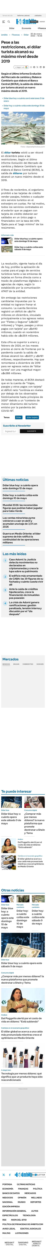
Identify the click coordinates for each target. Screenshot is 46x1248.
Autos (34, 1211)
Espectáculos (10, 1215)
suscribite (34, 21)
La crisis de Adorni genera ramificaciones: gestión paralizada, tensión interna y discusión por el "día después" (25, 608)
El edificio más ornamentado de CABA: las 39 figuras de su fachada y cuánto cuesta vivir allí (26, 580)
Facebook (9, 1175)
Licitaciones (21, 1233)
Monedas (6, 664)
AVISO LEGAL (8, 1228)
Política (37, 1189)
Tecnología (29, 1215)
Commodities (28, 664)
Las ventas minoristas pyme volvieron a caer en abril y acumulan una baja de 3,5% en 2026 (20, 522)
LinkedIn (22, 1175)
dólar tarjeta (32, 417)
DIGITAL (9, 1243)
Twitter (3, 1175)
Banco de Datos (11, 1193)
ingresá (42, 21)
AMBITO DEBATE (36, 1243)
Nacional (7, 1202)
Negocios (7, 1197)
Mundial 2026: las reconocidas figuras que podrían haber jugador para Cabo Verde (23, 508)
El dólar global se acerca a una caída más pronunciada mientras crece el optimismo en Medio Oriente (31, 863)
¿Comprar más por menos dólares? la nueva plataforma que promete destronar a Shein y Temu (34, 823)
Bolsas (16, 664)
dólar (7, 152)
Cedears (40, 664)
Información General (14, 1211)
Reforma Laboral (23, 15)
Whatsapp (36, 1175)
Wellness (36, 1197)
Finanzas (16, 35)
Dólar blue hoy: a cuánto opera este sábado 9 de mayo (11, 818)
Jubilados (37, 15)
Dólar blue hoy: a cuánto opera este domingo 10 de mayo (28, 239)
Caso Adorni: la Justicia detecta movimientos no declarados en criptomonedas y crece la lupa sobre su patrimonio (23, 565)
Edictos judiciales (30, 1228)
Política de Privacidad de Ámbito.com (22, 1224)
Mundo (22, 1202)
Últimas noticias (26, 1184)
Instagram (16, 1175)
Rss (4, 1220)
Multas (6, 1233)
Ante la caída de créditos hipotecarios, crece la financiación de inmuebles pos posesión (24, 593)
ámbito (4, 35)
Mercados (30, 1193)
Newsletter (38, 1175)
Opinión (22, 1197)
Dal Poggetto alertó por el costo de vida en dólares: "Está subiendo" (30, 845)
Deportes (35, 1202)
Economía (26, 28)
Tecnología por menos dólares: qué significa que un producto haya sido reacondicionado (22, 1077)
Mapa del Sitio (19, 1220)
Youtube (29, 1175)
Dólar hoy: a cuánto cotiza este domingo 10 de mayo (20, 497)
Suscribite (31, 431)
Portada (7, 1184)
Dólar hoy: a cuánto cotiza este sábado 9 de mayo (28, 248)
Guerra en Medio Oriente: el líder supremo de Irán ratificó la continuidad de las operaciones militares (22, 538)
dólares (17, 173)
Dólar (11, 28)
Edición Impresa (11, 1206)
